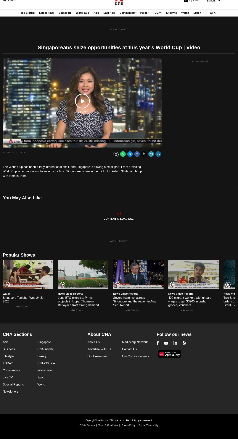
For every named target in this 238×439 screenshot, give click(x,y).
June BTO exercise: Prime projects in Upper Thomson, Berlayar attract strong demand (78, 301)
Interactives (45, 370)
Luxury (41, 356)
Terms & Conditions (108, 425)
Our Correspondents (135, 356)
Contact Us (129, 349)
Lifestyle (171, 21)
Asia (96, 21)
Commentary (128, 21)
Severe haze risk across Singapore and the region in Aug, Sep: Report (134, 301)
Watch (185, 21)
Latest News (46, 21)
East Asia (109, 21)
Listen (197, 21)
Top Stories (27, 21)
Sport (40, 377)
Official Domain (87, 425)
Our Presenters (97, 356)
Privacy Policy (128, 425)
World (41, 384)
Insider (144, 21)
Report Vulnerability (148, 425)
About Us (93, 342)
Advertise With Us (99, 349)
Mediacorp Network (135, 342)
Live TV (8, 377)
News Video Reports (70, 293)
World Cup (82, 21)
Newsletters (10, 391)
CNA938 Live (46, 363)
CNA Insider (45, 349)
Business (9, 349)
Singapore (65, 21)
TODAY (157, 21)
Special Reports (13, 384)
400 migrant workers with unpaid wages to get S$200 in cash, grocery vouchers (189, 301)
